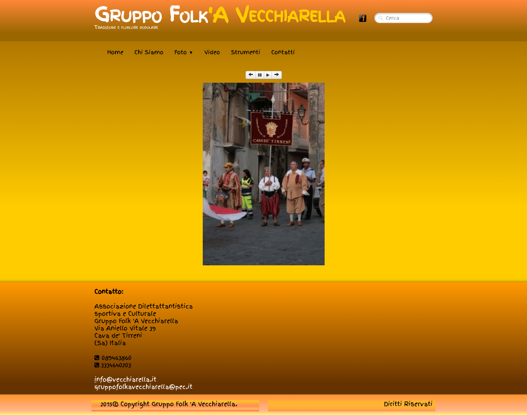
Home (115, 52)
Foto (184, 52)
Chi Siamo (148, 52)
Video (212, 52)
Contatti (283, 52)
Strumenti (245, 52)
